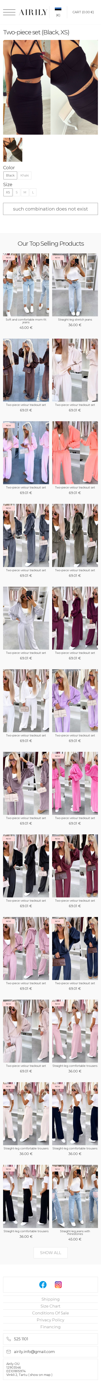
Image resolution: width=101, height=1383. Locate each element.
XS (8, 192)
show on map (40, 1375)
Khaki (24, 175)
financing (50, 1326)
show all (50, 1252)
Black (10, 175)
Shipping (51, 1299)
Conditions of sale (50, 1313)
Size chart (50, 1306)
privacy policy (50, 1319)
